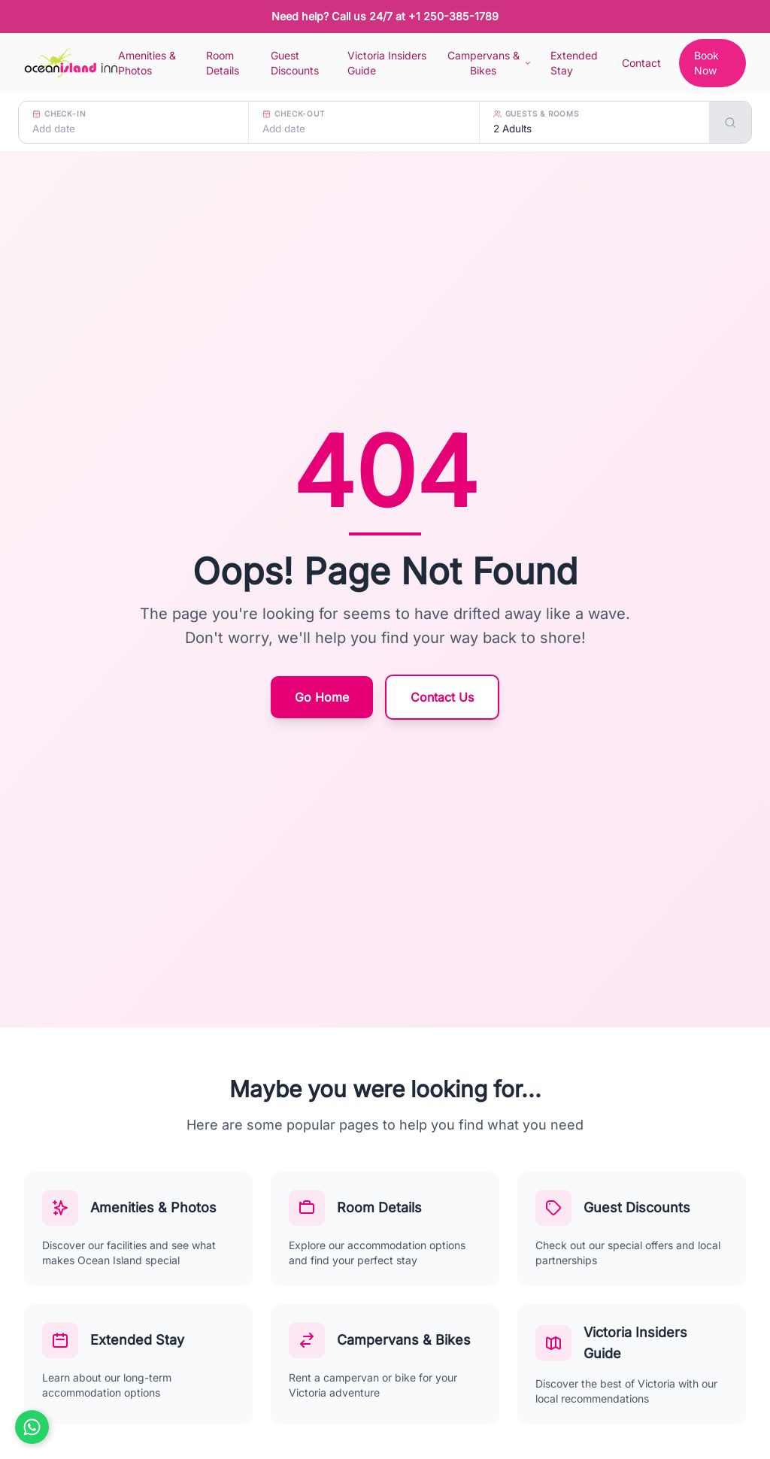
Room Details (222, 63)
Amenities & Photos (147, 63)
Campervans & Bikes (489, 63)
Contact (641, 62)
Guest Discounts (295, 63)
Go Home (322, 697)
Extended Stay (574, 63)
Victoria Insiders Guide (386, 63)
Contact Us (442, 697)
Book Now (706, 63)
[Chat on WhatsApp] (32, 1427)
